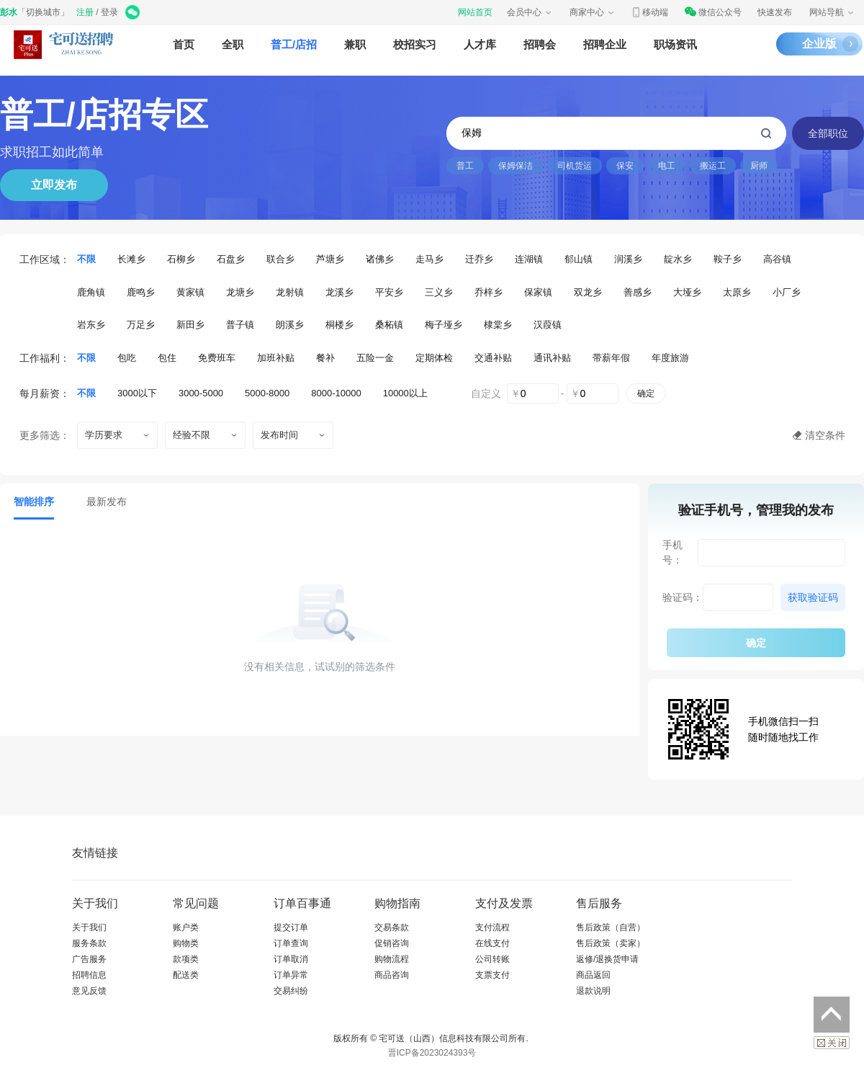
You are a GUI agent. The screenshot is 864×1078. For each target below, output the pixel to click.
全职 (232, 44)
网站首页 (475, 12)
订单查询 (291, 943)
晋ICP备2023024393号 (432, 1053)
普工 (465, 166)
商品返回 (593, 975)
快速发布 (774, 12)
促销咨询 (391, 943)
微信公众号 (713, 12)
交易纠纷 (291, 991)
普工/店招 (294, 44)
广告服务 (89, 959)
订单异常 (291, 975)
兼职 (355, 44)
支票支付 (492, 975)
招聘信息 (89, 975)
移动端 (649, 12)
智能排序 (34, 501)
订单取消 (291, 959)
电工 (666, 166)
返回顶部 (832, 1015)
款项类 (186, 959)
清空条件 (825, 435)
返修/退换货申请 (607, 959)
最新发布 (106, 501)
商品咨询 (391, 975)
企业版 (819, 43)
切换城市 (43, 12)
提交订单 (291, 927)
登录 (109, 12)
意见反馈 (89, 991)
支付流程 (492, 927)
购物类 (186, 943)
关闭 (832, 1042)
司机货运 (574, 166)
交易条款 (391, 927)
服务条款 (89, 943)
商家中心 (593, 12)
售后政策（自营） (610, 927)
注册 (85, 12)
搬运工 (713, 166)
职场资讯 (675, 44)
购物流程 (391, 959)
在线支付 (492, 943)
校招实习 (414, 44)
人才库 (480, 44)
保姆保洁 (515, 166)
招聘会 (539, 44)
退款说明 (593, 991)
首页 (183, 44)
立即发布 (54, 185)
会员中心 (530, 12)
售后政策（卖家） (610, 943)
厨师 (759, 166)
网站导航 (832, 12)
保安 (625, 166)
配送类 (186, 975)
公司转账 (492, 959)
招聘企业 (604, 44)
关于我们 (89, 927)
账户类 (186, 927)
